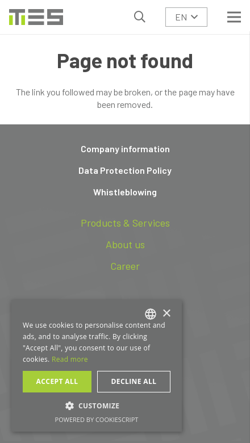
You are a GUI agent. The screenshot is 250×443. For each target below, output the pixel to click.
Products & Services (125, 222)
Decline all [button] (134, 381)
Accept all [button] (57, 381)
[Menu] (234, 17)
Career (125, 266)
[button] (139, 17)
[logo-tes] (36, 17)
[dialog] (96, 366)
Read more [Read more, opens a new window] (70, 359)
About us (125, 244)
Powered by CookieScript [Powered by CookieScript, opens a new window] (97, 419)
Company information (125, 148)
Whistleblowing (125, 191)
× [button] (166, 314)
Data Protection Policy (125, 170)
